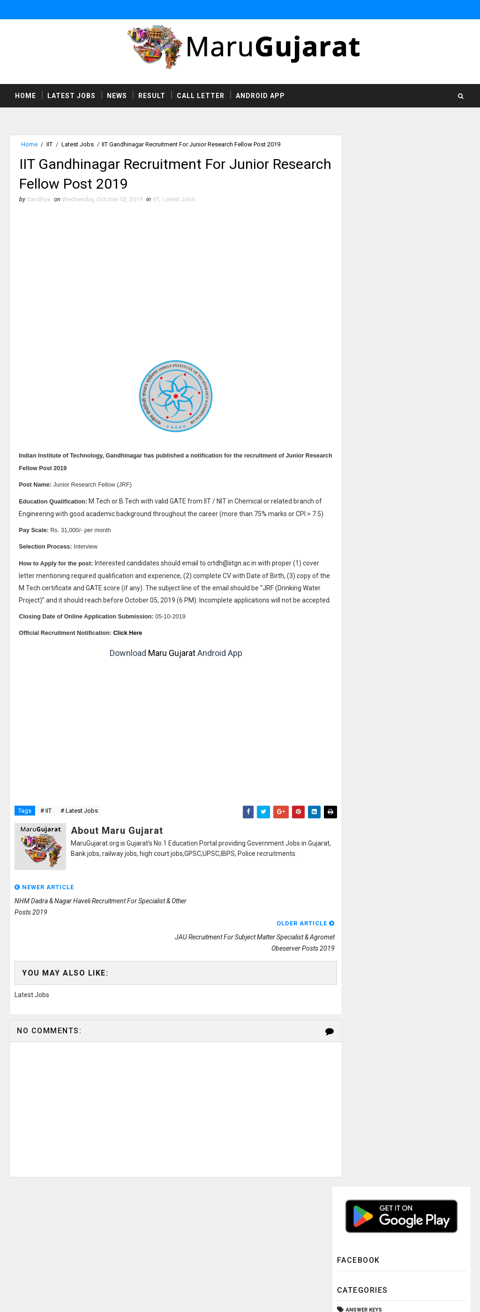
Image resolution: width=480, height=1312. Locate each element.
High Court (362, 354)
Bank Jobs (360, 275)
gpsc (353, 576)
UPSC (353, 560)
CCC (351, 290)
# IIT (46, 838)
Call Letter (201, 95)
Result (151, 95)
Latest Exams (365, 385)
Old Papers (362, 433)
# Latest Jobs (79, 838)
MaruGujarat (149, 1219)
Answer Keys (364, 259)
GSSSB (355, 322)
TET (350, 544)
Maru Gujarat (163, 680)
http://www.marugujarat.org (268, 1238)
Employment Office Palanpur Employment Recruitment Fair (415, 749)
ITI (349, 369)
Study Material (368, 497)
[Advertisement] (168, 281)
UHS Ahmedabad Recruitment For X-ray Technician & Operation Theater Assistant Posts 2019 (395, 652)
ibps (352, 591)
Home (25, 95)
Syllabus (359, 513)
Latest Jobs (71, 95)
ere (128, 660)
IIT (49, 145)
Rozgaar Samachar (373, 465)
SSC (351, 481)
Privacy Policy (336, 1247)
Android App (260, 95)
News (117, 95)
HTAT (352, 338)
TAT (350, 528)
